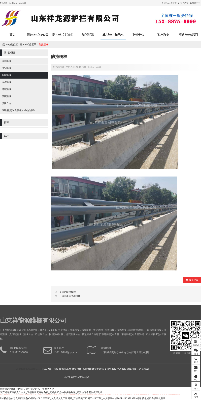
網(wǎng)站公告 (37, 34)
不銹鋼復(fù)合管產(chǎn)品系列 (18, 110)
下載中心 (138, 34)
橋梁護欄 (6, 61)
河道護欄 (6, 89)
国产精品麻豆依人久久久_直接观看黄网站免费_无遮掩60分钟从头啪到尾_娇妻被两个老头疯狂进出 (51, 392)
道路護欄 (6, 82)
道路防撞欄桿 (69, 292)
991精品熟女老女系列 (11, 398)
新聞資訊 (88, 34)
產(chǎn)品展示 (113, 34)
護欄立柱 (6, 103)
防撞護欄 (43, 44)
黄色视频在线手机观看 (153, 398)
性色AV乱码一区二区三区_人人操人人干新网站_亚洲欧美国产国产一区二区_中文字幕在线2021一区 (75, 398)
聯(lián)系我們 (188, 34)
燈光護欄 (6, 68)
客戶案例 (163, 34)
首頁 (13, 34)
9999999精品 (134, 398)
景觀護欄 (6, 96)
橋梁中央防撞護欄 (71, 296)
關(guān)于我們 (62, 34)
